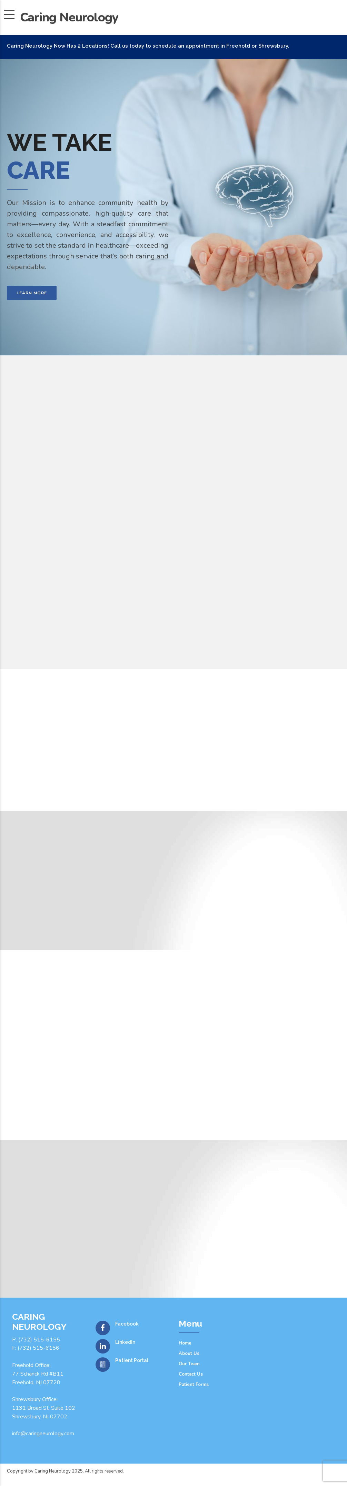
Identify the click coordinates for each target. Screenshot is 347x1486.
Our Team (189, 1364)
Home (185, 1343)
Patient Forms (194, 1384)
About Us (189, 1353)
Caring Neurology (69, 17)
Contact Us (191, 1374)
